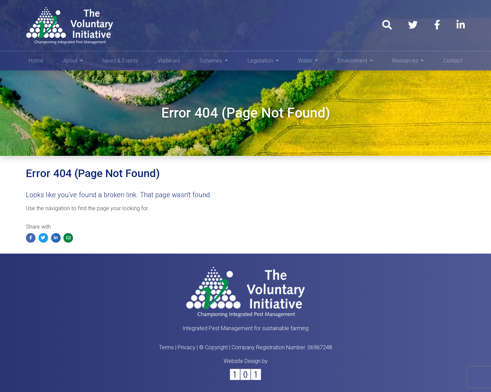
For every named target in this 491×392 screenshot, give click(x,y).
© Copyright (213, 347)
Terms (166, 347)
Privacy (186, 347)
